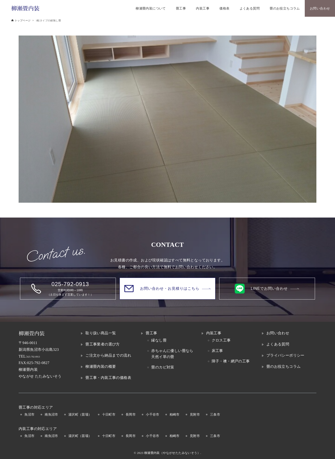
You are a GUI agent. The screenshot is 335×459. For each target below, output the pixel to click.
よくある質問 (277, 344)
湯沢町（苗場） (80, 414)
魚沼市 (29, 414)
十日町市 (109, 414)
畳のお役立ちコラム (283, 366)
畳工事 (151, 333)
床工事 (217, 351)
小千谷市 (152, 414)
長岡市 (131, 414)
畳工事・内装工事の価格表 (108, 378)
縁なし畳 (159, 340)
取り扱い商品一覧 (100, 333)
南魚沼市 (51, 414)
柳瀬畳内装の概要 (100, 366)
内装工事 (213, 333)
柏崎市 (175, 414)
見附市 (195, 414)
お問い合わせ (277, 333)
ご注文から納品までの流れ (108, 355)
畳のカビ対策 (162, 367)
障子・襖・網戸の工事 (231, 361)
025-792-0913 (38, 356)
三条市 (215, 414)
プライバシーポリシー (285, 355)
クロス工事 (221, 340)
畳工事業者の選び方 (102, 344)
